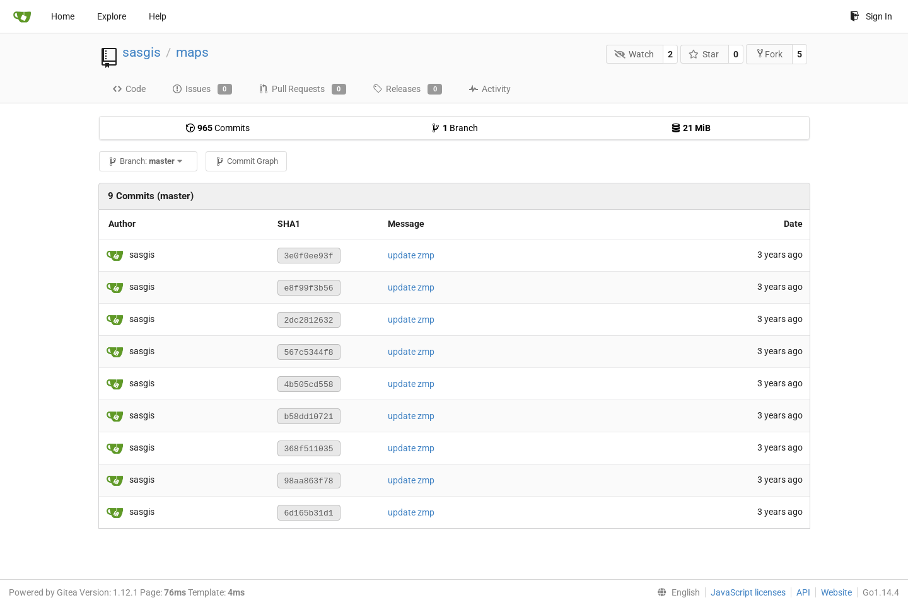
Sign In (871, 16)
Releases (407, 89)
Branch (454, 128)
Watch (634, 54)
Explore (111, 16)
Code (129, 89)
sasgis (141, 52)
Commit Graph (246, 161)
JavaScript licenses (748, 592)
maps (192, 52)
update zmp (411, 255)
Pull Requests (302, 89)
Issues (202, 89)
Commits (217, 128)
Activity (490, 89)
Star (704, 54)
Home (62, 16)
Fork (769, 54)
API (803, 592)
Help (157, 16)
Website (836, 592)
